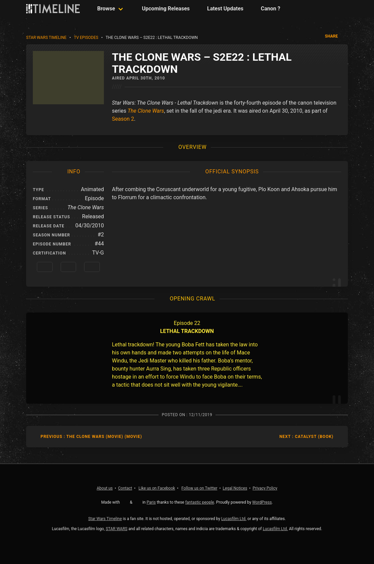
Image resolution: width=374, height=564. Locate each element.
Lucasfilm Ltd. (233, 518)
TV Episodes (86, 37)
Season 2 (123, 119)
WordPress (262, 502)
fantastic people (199, 502)
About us (105, 488)
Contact (125, 488)
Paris (150, 502)
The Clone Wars (146, 111)
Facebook (156, 488)
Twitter (199, 488)
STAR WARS (116, 528)
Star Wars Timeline (46, 37)
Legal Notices (235, 488)
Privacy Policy (265, 488)
